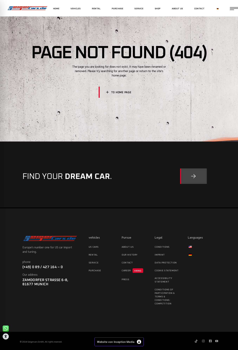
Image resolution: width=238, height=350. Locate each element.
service (94, 263)
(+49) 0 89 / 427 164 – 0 (42, 267)
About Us (128, 247)
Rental (93, 255)
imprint (160, 255)
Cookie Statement (166, 271)
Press (125, 279)
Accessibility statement (163, 280)
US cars (94, 247)
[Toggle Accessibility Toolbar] (6, 336)
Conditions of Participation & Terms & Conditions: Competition (165, 297)
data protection (166, 263)
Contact (127, 263)
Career (132, 270)
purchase (95, 271)
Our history (130, 255)
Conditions (162, 247)
